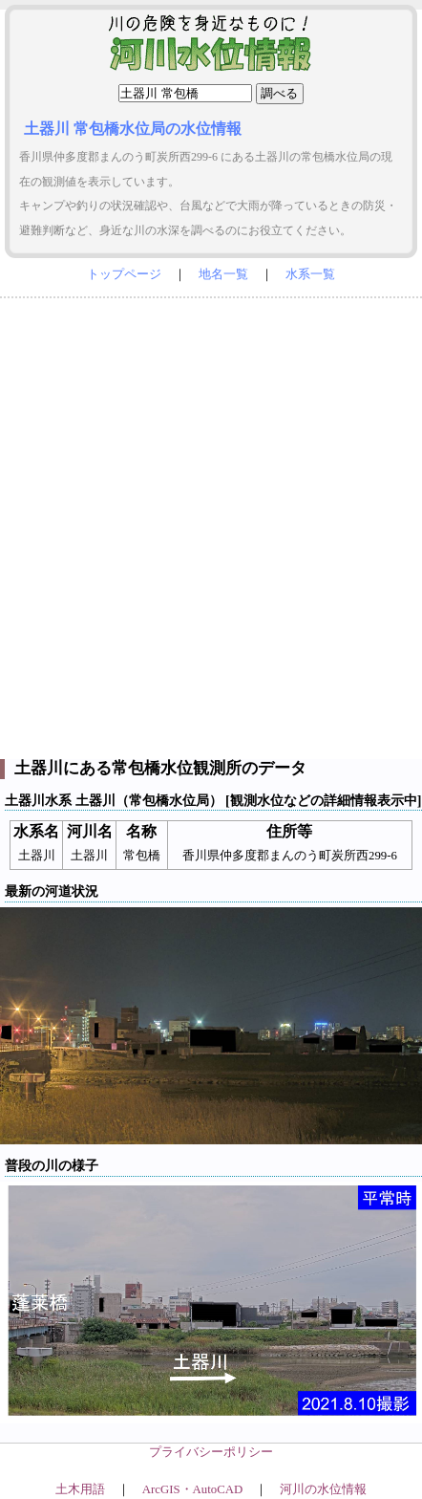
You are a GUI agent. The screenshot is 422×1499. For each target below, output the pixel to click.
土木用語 (80, 1489)
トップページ (124, 274)
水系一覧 (310, 274)
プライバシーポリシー (211, 1452)
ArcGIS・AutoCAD (192, 1489)
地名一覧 (223, 274)
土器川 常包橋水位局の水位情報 (133, 128)
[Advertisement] (211, 524)
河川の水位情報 (323, 1489)
